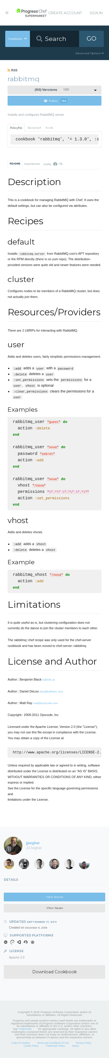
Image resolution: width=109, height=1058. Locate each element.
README (15, 163)
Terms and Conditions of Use (53, 1043)
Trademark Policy (55, 1046)
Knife (49, 127)
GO (92, 38)
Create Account (65, 13)
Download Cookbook (54, 972)
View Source (54, 897)
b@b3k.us (48, 679)
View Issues (55, 908)
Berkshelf (34, 127)
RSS (12, 70)
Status (75, 1046)
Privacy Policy (83, 1043)
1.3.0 (52, 90)
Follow (55, 100)
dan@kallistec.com (51, 691)
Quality (53, 164)
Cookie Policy (31, 1046)
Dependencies (32, 163)
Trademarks (25, 1029)
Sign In (96, 13)
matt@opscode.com (45, 703)
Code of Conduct (20, 1043)
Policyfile (16, 127)
